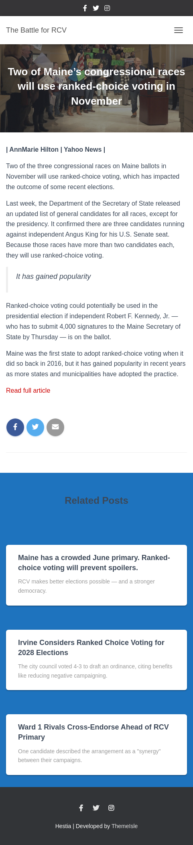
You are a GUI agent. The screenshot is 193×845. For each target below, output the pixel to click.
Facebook (85, 9)
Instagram (107, 9)
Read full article (28, 390)
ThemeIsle (125, 826)
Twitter (96, 9)
